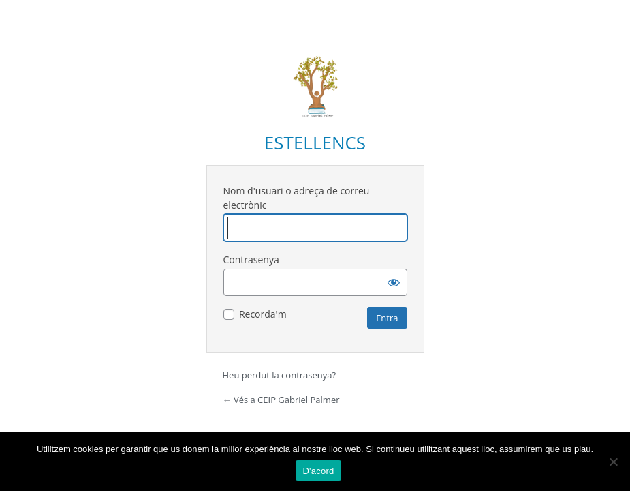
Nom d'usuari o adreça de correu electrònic (296, 197)
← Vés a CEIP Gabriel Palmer (281, 399)
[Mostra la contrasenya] (393, 282)
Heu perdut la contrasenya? (279, 375)
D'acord (318, 471)
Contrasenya (251, 259)
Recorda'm (263, 314)
